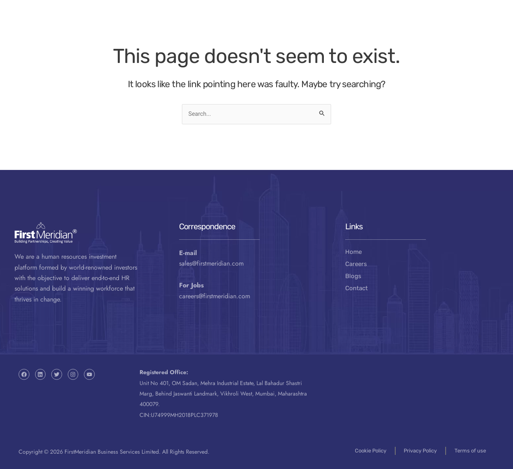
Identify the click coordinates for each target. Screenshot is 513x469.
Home (353, 251)
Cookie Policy (364, 450)
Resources (327, 28)
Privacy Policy (417, 450)
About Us (259, 28)
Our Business (186, 28)
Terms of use (470, 450)
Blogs (353, 276)
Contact (389, 28)
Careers (356, 264)
